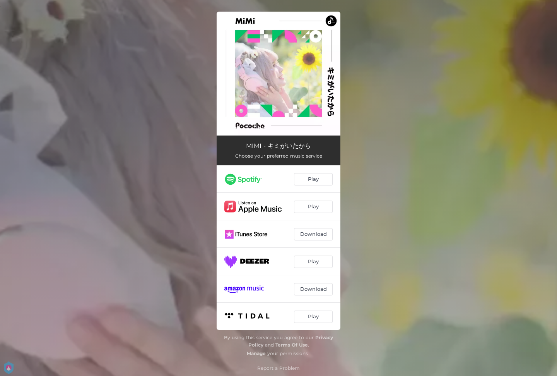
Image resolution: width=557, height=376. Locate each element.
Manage (256, 353)
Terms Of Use (291, 345)
